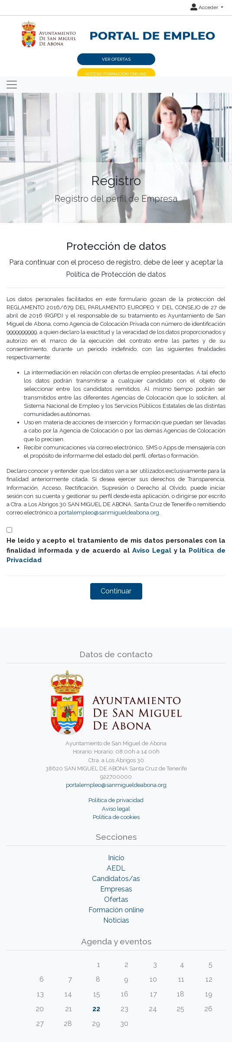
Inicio (116, 858)
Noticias (116, 920)
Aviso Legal (151, 550)
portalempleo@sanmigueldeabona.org (109, 512)
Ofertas (116, 899)
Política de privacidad (116, 800)
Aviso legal (116, 809)
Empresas (116, 889)
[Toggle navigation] (11, 84)
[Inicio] (116, 29)
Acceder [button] (204, 7)
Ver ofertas (116, 59)
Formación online (116, 910)
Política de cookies (116, 817)
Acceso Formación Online (116, 74)
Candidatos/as (116, 879)
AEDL (116, 868)
